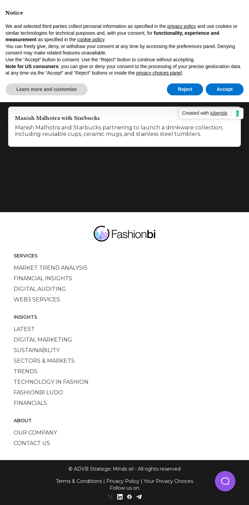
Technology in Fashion (51, 382)
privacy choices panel (159, 73)
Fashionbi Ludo (38, 392)
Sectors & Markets (44, 361)
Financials (30, 403)
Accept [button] (225, 89)
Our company (35, 432)
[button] (225, 481)
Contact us (32, 443)
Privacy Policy (122, 481)
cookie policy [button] (90, 39)
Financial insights (43, 278)
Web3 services (37, 299)
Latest (24, 329)
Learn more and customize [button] (46, 89)
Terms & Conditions (79, 481)
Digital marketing (43, 339)
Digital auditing (40, 289)
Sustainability (37, 350)
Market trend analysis (51, 268)
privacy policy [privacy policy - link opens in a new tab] (181, 26)
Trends (25, 371)
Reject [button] (185, 89)
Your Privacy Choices (168, 481)
